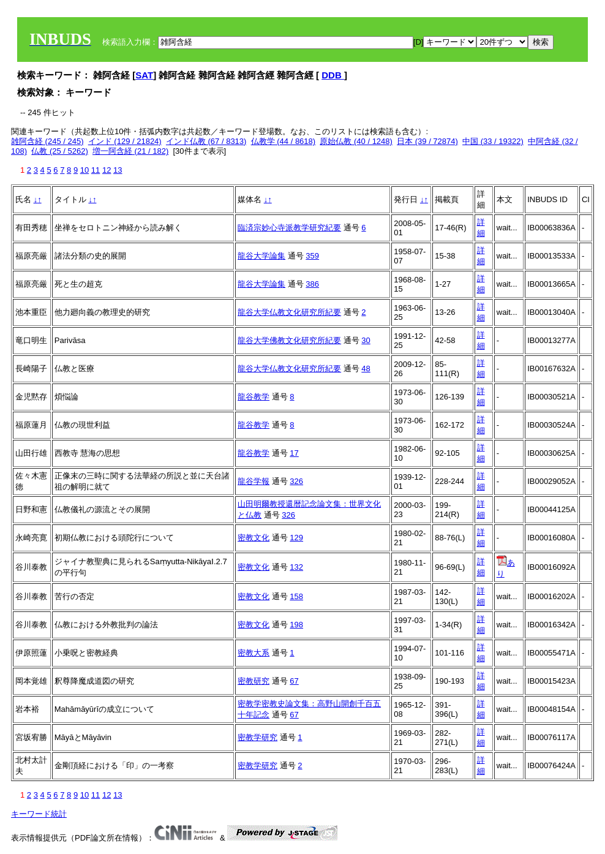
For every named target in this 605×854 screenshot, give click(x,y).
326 (296, 481)
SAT (144, 75)
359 (312, 255)
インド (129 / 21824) (125, 141)
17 (294, 453)
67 (294, 681)
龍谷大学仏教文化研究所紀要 (289, 312)
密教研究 (253, 681)
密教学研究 (257, 737)
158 (296, 596)
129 (296, 537)
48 (365, 368)
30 (365, 340)
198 (296, 624)
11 (95, 170)
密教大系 (253, 652)
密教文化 (253, 537)
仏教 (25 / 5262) (59, 151)
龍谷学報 (253, 481)
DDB (332, 75)
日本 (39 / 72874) (427, 141)
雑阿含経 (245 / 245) (47, 141)
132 (296, 567)
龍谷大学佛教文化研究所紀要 (289, 340)
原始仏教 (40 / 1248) (356, 141)
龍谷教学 (253, 396)
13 (117, 170)
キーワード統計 (39, 813)
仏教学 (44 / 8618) (283, 141)
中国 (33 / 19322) (493, 141)
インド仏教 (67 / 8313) (206, 141)
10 (84, 170)
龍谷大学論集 (261, 255)
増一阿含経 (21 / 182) (130, 151)
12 (106, 170)
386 (312, 284)
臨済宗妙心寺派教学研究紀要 (289, 227)
